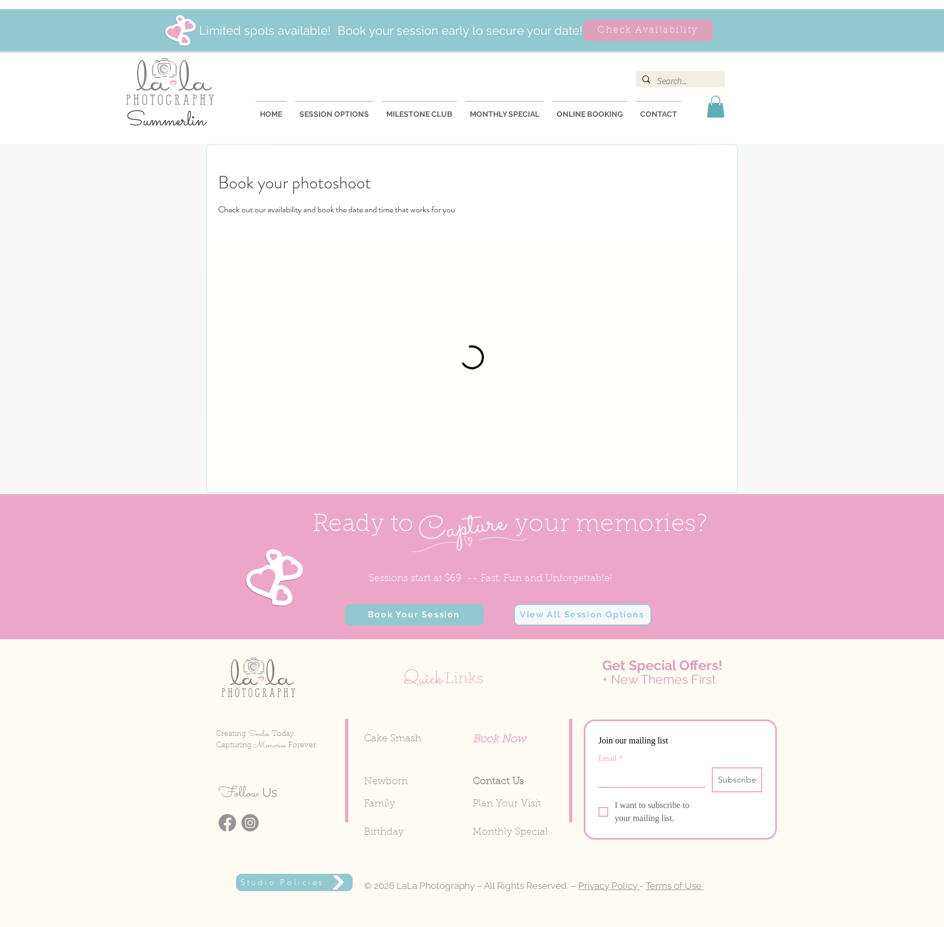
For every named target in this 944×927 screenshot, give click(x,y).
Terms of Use (675, 885)
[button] (715, 107)
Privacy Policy (609, 885)
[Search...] (679, 81)
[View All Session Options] (583, 615)
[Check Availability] (648, 30)
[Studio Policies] (294, 882)
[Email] (648, 777)
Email (610, 758)
